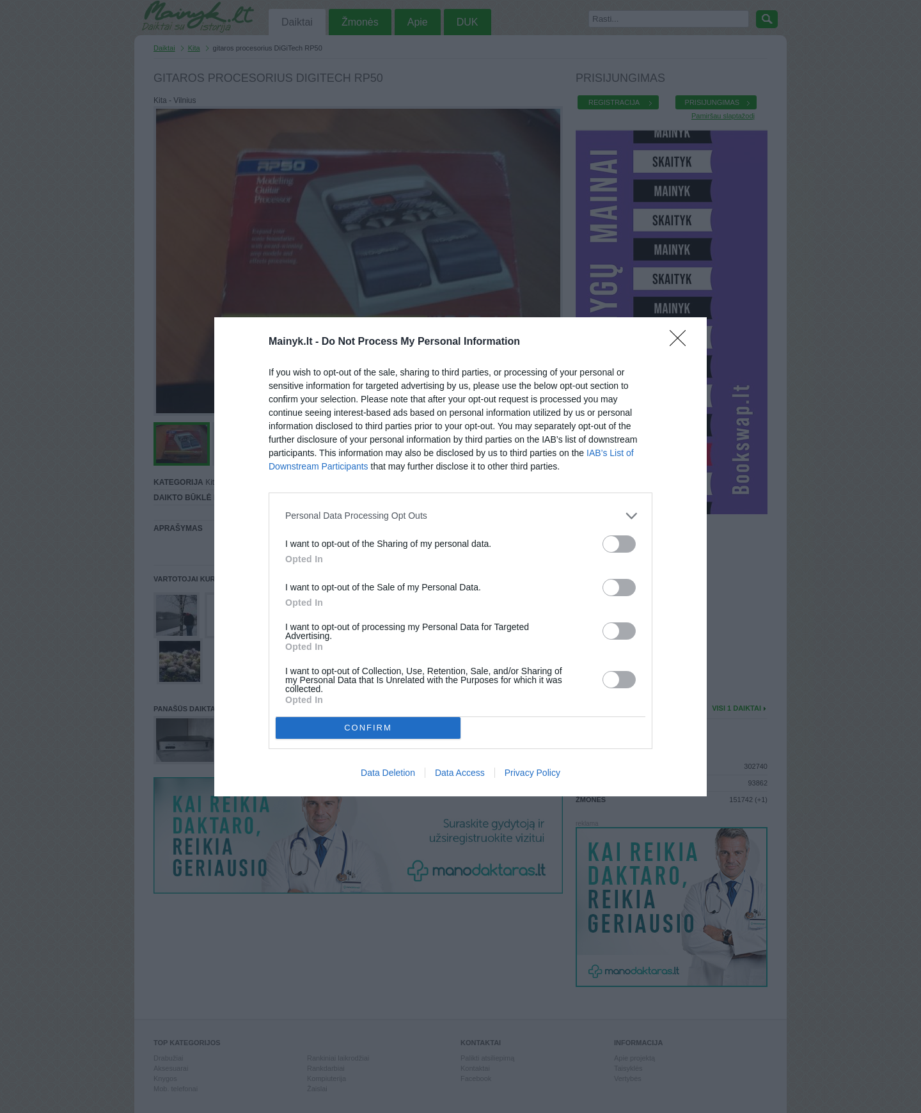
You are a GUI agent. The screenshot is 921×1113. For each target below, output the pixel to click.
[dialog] (460, 556)
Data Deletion (388, 773)
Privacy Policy (532, 773)
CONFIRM (368, 727)
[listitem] (460, 516)
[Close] (682, 342)
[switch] (619, 544)
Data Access (460, 773)
